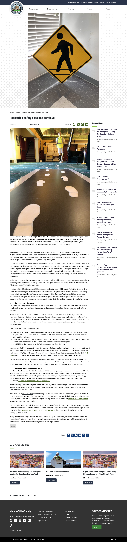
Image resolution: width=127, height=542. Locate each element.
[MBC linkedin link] (30, 520)
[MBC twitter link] (16, 520)
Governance (33, 9)
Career (67, 514)
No (35, 495)
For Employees (70, 511)
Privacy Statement (37, 539)
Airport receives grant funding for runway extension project (105, 219)
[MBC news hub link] (25, 520)
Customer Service (16, 530)
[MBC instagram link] (21, 520)
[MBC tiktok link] (12, 525)
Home (12, 112)
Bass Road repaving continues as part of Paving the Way (105, 234)
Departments (52, 9)
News (108, 9)
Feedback (114, 539)
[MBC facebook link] (12, 520)
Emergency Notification (45, 511)
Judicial (89, 9)
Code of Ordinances (44, 517)
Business (71, 9)
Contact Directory (71, 520)
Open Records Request (73, 517)
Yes (28, 495)
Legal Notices (42, 520)
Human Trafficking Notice (46, 514)
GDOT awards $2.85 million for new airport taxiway (106, 204)
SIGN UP (97, 527)
